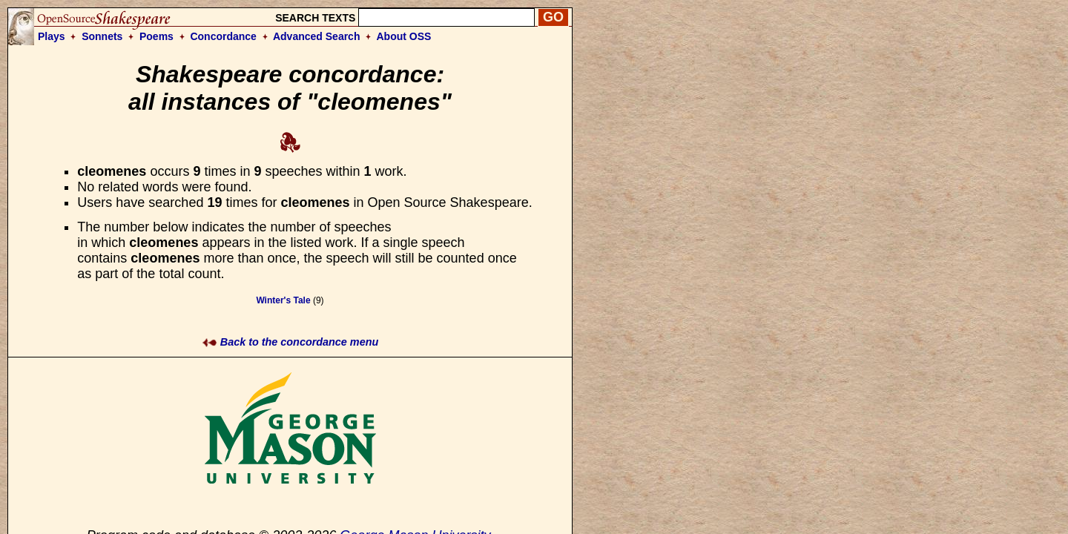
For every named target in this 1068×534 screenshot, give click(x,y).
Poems (156, 36)
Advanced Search (316, 36)
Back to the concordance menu (290, 342)
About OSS (404, 36)
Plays (51, 36)
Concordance (223, 36)
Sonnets (102, 36)
